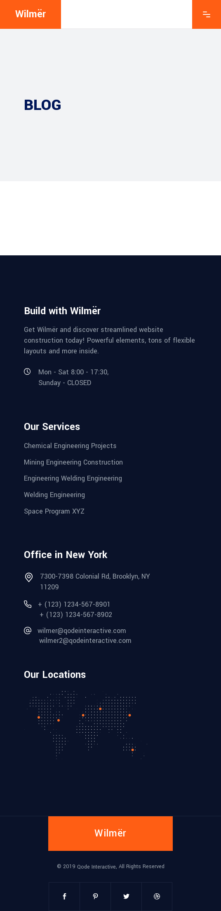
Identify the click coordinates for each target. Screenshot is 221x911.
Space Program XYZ (54, 511)
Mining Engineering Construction (73, 462)
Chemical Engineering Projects (70, 446)
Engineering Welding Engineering (73, 478)
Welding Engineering (54, 495)
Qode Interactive (96, 867)
